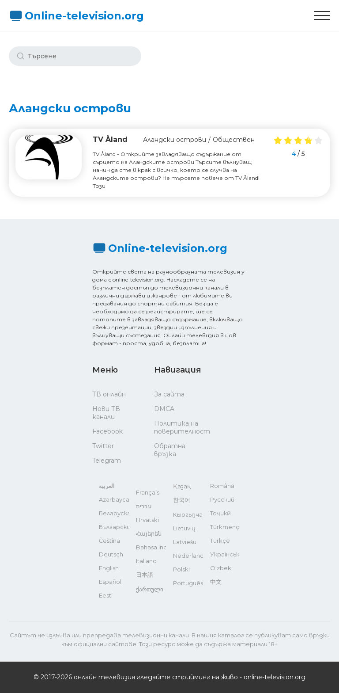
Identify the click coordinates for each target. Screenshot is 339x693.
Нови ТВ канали (106, 413)
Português (188, 582)
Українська (225, 554)
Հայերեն (149, 533)
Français (147, 492)
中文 (216, 581)
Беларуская (114, 513)
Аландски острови (174, 140)
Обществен (234, 140)
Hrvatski (147, 519)
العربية (107, 485)
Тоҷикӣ (220, 513)
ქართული (149, 589)
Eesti (106, 595)
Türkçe (220, 540)
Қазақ (182, 486)
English (109, 567)
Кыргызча (188, 514)
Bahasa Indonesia (151, 547)
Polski (181, 569)
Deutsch (111, 554)
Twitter (103, 446)
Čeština (109, 540)
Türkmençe (225, 526)
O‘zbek (220, 567)
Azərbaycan (114, 499)
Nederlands (188, 555)
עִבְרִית (143, 506)
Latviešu (184, 541)
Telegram (106, 461)
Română (222, 485)
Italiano (146, 560)
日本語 (144, 574)
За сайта (169, 394)
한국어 (181, 499)
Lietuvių (184, 528)
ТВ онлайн (109, 394)
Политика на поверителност (176, 427)
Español (110, 581)
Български (114, 526)
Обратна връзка (169, 450)
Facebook (107, 431)
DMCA (164, 409)
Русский (222, 499)
